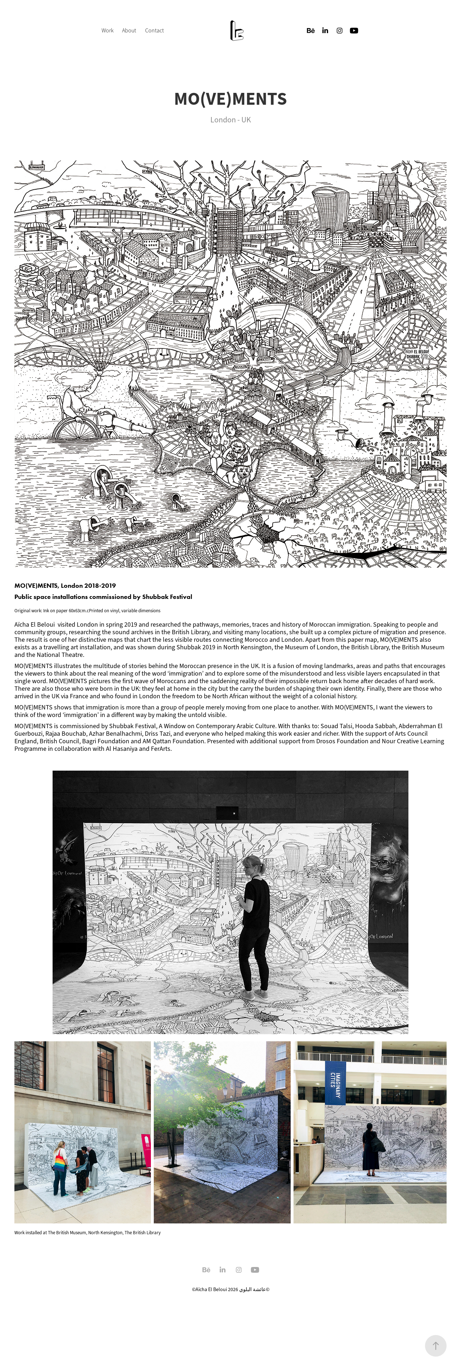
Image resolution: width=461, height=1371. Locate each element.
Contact (154, 30)
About (129, 30)
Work (107, 30)
